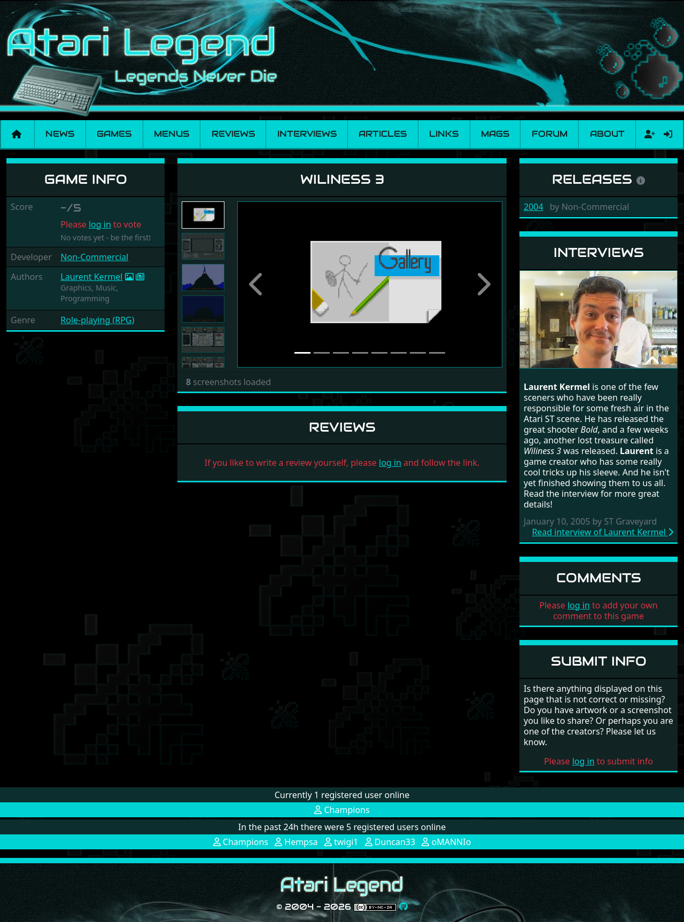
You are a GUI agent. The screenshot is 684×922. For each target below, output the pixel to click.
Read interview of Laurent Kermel (602, 532)
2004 (533, 207)
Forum (550, 133)
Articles (383, 133)
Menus (171, 133)
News (59, 133)
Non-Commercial (94, 257)
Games (114, 133)
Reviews (233, 133)
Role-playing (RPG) (97, 320)
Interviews (307, 133)
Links (443, 133)
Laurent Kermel (91, 277)
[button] (257, 284)
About (607, 133)
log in (100, 224)
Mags (495, 133)
